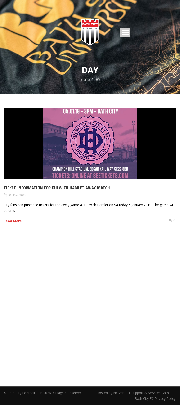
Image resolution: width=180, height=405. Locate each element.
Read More (13, 221)
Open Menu (125, 32)
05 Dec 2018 (17, 195)
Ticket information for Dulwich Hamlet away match (57, 188)
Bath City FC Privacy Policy (155, 398)
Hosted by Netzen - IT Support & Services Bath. (133, 393)
